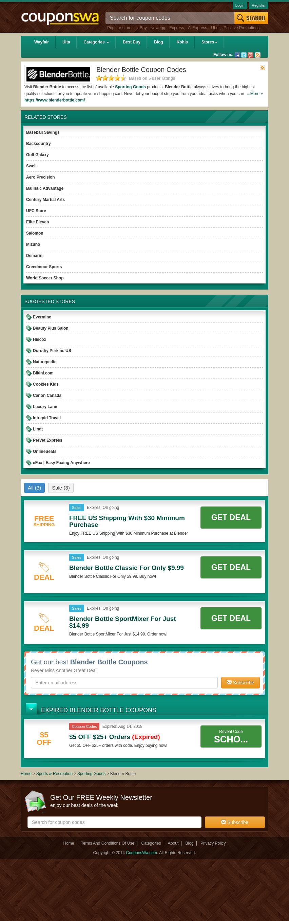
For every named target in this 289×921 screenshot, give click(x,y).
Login (240, 5)
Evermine (42, 317)
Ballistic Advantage (44, 188)
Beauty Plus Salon (51, 328)
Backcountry (38, 143)
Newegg (157, 27)
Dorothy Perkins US (52, 350)
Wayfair (41, 42)
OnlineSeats (44, 451)
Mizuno (33, 244)
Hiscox (39, 339)
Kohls (182, 42)
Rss (258, 55)
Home (26, 773)
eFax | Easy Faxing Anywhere (61, 462)
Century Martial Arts (45, 199)
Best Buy (131, 42)
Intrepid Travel (47, 418)
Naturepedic (44, 362)
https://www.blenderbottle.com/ (54, 100)
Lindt (38, 429)
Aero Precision (40, 177)
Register (259, 5)
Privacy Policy (213, 843)
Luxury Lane (45, 406)
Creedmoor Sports (44, 266)
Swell (31, 166)
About (173, 843)
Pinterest (250, 55)
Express (176, 27)
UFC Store (36, 210)
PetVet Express (47, 440)
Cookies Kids (46, 384)
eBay (141, 27)
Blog (158, 42)
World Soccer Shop (44, 278)
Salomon (34, 233)
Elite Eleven (37, 222)
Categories (96, 42)
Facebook (237, 55)
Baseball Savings (43, 132)
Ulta (66, 42)
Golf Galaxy (37, 154)
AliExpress (197, 27)
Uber (215, 27)
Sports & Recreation (54, 773)
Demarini (34, 255)
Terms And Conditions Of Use (107, 843)
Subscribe (240, 682)
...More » (255, 93)
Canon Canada (47, 395)
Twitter (244, 55)
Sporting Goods (92, 773)
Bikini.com (43, 373)
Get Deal (231, 517)
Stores (209, 42)
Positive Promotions (241, 27)
